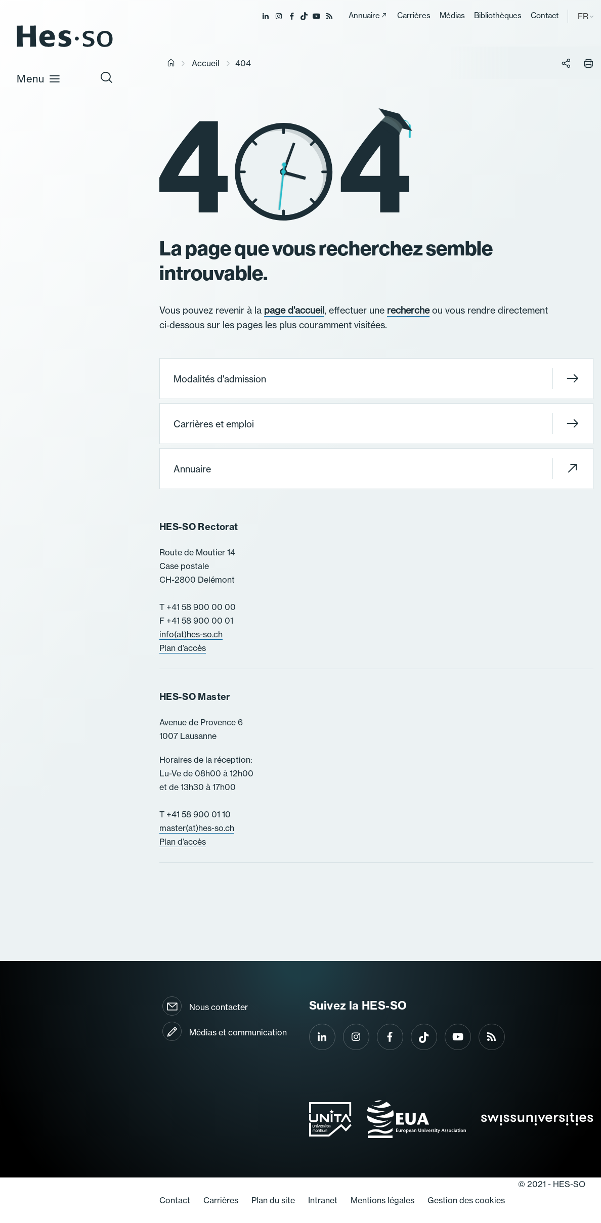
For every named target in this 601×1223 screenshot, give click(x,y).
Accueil (206, 63)
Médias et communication (238, 1032)
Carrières (414, 15)
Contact (545, 15)
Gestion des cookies (466, 1200)
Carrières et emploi (376, 423)
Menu (39, 78)
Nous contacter (218, 1007)
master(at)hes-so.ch (196, 828)
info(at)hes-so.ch (191, 634)
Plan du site (273, 1200)
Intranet (322, 1200)
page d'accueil (294, 310)
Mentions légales (382, 1200)
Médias (452, 15)
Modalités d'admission (376, 378)
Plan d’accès (182, 648)
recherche (408, 310)
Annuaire (364, 15)
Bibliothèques (498, 15)
